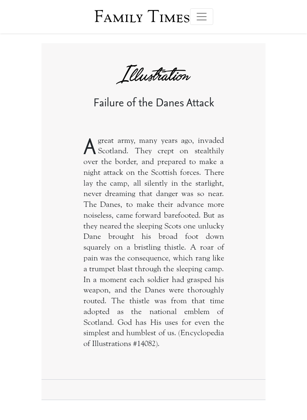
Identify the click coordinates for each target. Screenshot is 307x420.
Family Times (142, 17)
